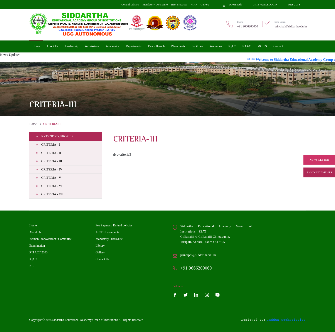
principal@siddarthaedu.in (290, 26)
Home (33, 124)
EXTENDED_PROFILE (57, 136)
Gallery (204, 4)
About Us (35, 232)
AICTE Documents (107, 232)
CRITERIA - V (51, 177)
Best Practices (179, 4)
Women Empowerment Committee (50, 239)
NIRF (194, 4)
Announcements (319, 172)
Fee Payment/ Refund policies (114, 225)
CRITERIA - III (51, 161)
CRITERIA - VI (51, 186)
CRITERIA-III (52, 124)
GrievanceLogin (265, 4)
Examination (37, 245)
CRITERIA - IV (51, 169)
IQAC (33, 259)
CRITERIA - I (50, 144)
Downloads (232, 5)
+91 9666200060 (247, 26)
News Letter (319, 159)
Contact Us (102, 259)
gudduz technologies (286, 320)
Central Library (130, 4)
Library (100, 245)
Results (294, 4)
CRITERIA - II (51, 153)
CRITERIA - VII (52, 194)
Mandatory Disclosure (155, 4)
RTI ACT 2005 (38, 252)
